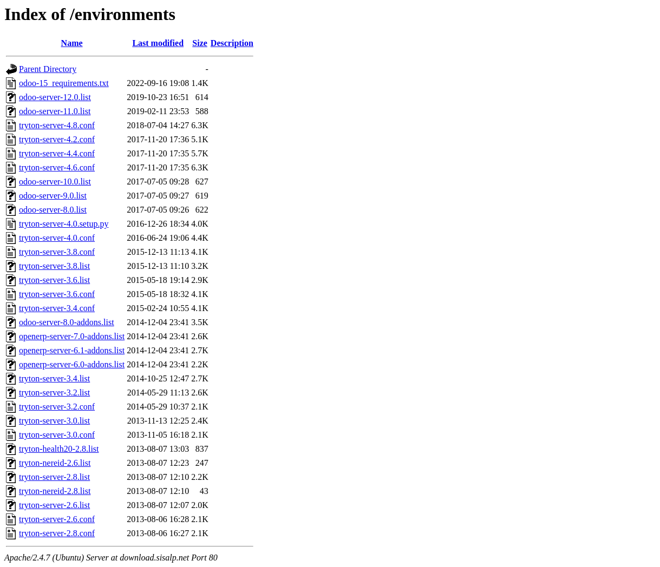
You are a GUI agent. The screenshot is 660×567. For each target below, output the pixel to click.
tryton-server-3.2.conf (57, 406)
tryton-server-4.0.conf (57, 237)
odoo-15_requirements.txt (64, 83)
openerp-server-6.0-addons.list (72, 364)
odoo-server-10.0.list (55, 181)
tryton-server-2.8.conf (57, 533)
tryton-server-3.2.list (54, 392)
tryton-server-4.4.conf (57, 153)
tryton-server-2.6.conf (57, 519)
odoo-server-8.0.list (53, 209)
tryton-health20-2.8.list (59, 448)
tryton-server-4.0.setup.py (63, 223)
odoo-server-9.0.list (53, 195)
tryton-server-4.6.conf (57, 167)
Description (232, 43)
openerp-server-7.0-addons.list (72, 336)
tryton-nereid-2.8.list (54, 491)
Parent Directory (47, 69)
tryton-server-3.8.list (54, 266)
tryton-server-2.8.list (54, 477)
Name (72, 43)
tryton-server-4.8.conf (57, 125)
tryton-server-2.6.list (54, 505)
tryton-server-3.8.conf (57, 251)
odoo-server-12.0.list (55, 97)
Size (199, 43)
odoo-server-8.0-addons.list (66, 322)
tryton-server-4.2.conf (57, 139)
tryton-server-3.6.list (54, 280)
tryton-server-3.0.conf (57, 434)
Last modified (158, 43)
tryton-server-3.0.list (54, 420)
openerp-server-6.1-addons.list (72, 350)
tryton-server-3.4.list (54, 378)
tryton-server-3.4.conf (57, 308)
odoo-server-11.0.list (54, 111)
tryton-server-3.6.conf (57, 294)
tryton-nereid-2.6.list (54, 462)
